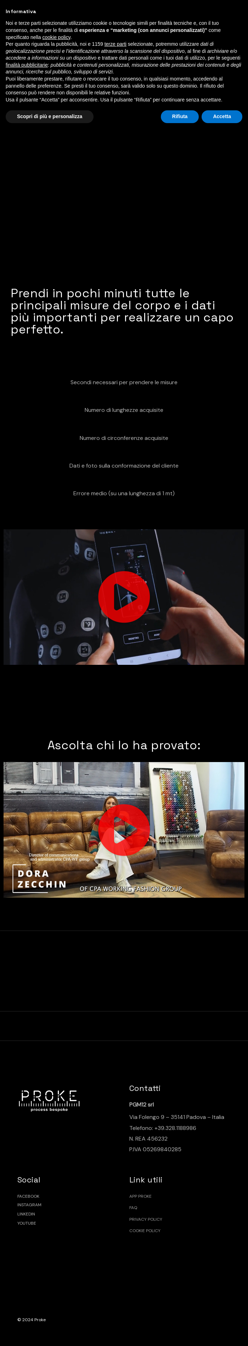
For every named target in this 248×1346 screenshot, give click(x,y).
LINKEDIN (26, 1214)
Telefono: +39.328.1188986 (162, 1128)
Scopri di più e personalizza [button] (49, 116)
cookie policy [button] (57, 37)
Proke (40, 1320)
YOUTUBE (26, 1223)
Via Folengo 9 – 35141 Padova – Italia (176, 1117)
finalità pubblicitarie (27, 65)
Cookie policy (144, 1231)
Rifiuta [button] (180, 116)
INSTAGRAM (29, 1205)
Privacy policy (145, 1219)
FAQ (133, 1207)
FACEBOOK (28, 1196)
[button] (124, 597)
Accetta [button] (222, 116)
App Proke (140, 1196)
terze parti (115, 44)
